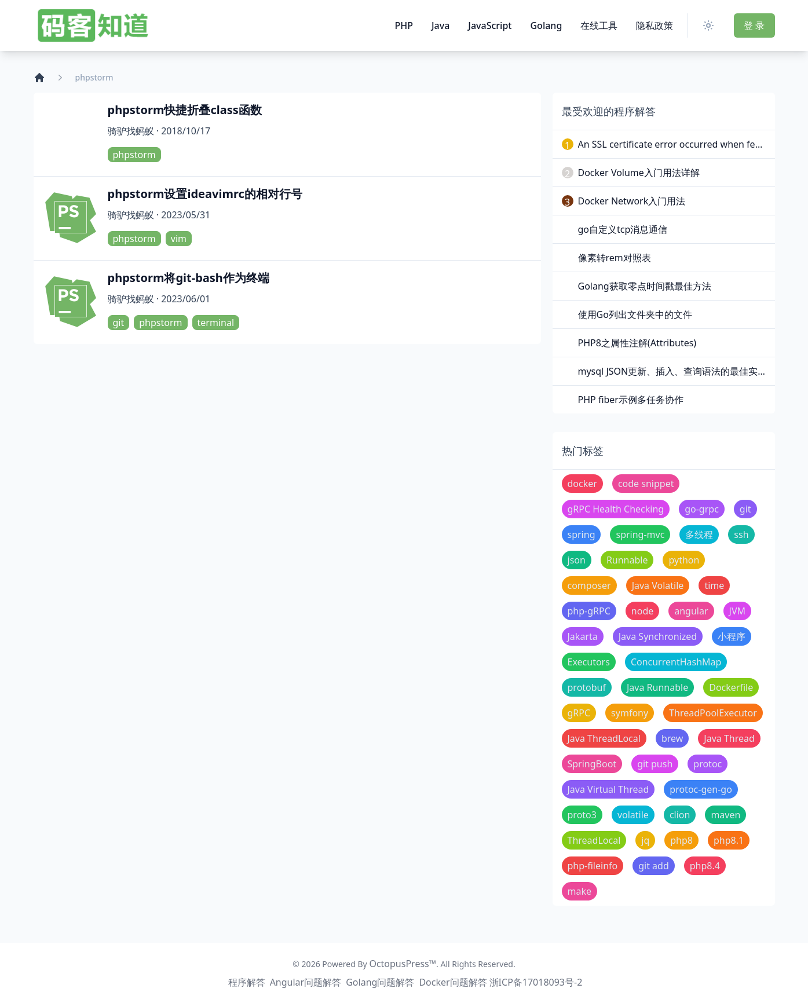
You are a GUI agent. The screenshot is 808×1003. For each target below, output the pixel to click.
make (580, 891)
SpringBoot (592, 763)
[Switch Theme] (710, 25)
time (714, 585)
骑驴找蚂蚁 (131, 131)
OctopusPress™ (402, 963)
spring (581, 534)
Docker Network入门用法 (632, 201)
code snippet (646, 483)
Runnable (627, 560)
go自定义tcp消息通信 (623, 229)
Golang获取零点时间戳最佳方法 (644, 286)
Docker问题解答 (453, 982)
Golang (546, 25)
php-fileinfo (593, 865)
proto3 (582, 814)
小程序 (731, 636)
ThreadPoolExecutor (713, 713)
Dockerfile (731, 687)
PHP (403, 25)
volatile (633, 814)
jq (645, 840)
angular (691, 611)
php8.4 (705, 865)
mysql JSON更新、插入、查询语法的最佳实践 (672, 371)
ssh (741, 534)
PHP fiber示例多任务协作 (630, 399)
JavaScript (489, 25)
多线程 (699, 534)
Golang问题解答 (380, 982)
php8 (681, 840)
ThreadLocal (594, 840)
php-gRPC (589, 611)
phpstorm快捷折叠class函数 (185, 110)
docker (582, 483)
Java (440, 25)
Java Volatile (658, 585)
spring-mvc (640, 534)
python (683, 560)
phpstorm (134, 154)
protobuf (587, 687)
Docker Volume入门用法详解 (639, 172)
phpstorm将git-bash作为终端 (188, 277)
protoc (707, 763)
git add (653, 865)
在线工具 (598, 25)
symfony (629, 713)
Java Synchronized (658, 636)
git (119, 322)
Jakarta (583, 636)
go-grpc (702, 509)
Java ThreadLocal (604, 738)
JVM (737, 611)
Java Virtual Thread (608, 789)
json (577, 560)
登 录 (754, 25)
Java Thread (729, 738)
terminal (216, 322)
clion (680, 814)
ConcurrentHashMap (676, 662)
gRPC (579, 713)
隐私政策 (654, 25)
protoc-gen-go (701, 789)
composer (589, 585)
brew (672, 738)
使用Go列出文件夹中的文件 (635, 314)
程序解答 (246, 982)
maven (725, 814)
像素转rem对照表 (614, 257)
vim (179, 238)
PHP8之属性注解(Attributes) (637, 342)
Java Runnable (657, 687)
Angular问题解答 (306, 982)
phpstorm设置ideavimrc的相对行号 (205, 194)
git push (654, 763)
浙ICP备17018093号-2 (536, 982)
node (642, 611)
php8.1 (729, 840)
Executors (589, 662)
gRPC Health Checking (616, 509)
